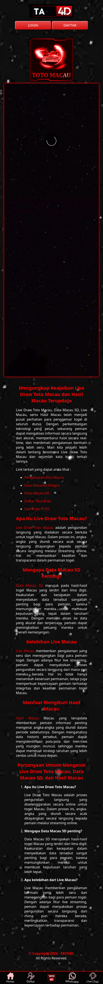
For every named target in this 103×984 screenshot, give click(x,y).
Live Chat (93, 978)
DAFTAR (69, 25)
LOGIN (33, 25)
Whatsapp (72, 978)
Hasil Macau (30, 718)
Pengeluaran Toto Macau (44, 477)
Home (10, 978)
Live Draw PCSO (37, 509)
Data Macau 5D (30, 585)
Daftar (31, 978)
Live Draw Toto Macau (35, 527)
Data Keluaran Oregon (42, 485)
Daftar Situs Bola (37, 501)
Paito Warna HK (36, 493)
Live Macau (26, 651)
